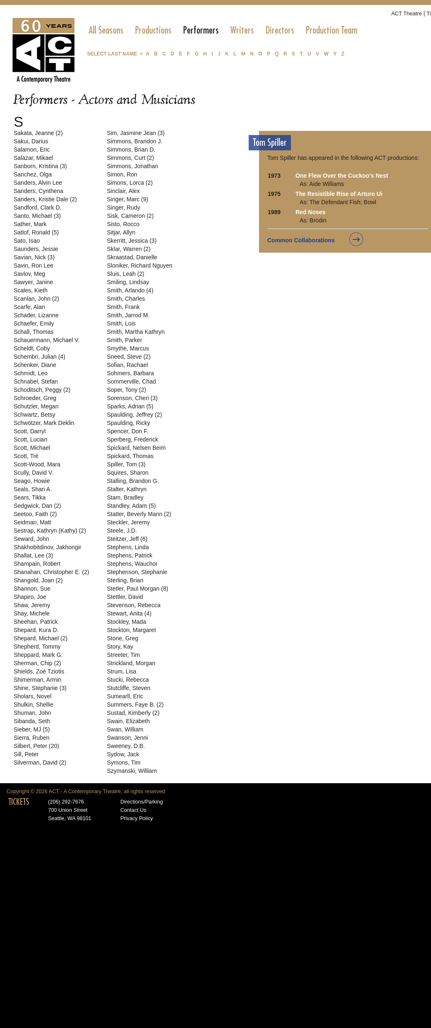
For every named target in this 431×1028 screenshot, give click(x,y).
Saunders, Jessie (36, 249)
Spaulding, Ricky (128, 423)
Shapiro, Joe (30, 597)
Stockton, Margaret (131, 630)
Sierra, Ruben (31, 737)
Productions (153, 30)
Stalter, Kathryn (127, 489)
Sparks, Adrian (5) (130, 406)
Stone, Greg (122, 638)
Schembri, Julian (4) (39, 356)
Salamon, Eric (32, 149)
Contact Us (133, 810)
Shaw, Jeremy (32, 605)
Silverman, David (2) (40, 762)
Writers (242, 30)
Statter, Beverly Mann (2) (139, 514)
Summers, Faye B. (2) (135, 704)
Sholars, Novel (32, 696)
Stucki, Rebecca (128, 679)
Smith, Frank (123, 307)
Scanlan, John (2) (36, 298)
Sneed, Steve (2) (128, 356)
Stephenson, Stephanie (137, 572)
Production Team (331, 30)
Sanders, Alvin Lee (38, 182)
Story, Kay (120, 646)
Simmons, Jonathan (132, 166)
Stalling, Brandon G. (133, 481)
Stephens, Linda (128, 547)
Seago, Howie (32, 481)
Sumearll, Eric (125, 696)
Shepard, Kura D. (36, 630)
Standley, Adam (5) (131, 505)
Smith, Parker (124, 340)
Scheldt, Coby (32, 348)
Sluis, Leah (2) (125, 273)
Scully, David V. (33, 472)
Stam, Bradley (125, 497)
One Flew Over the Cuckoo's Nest (341, 175)
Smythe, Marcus (128, 348)
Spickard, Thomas (130, 456)
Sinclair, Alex (123, 191)
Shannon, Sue (32, 588)
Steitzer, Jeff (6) (127, 539)
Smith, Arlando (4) (130, 290)
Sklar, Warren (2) (128, 249)
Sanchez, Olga (33, 174)
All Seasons (106, 30)
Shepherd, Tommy (37, 646)
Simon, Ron (122, 174)
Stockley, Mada (126, 621)
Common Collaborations (301, 240)
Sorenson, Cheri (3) (132, 398)
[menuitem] (106, 30)
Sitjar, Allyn (121, 232)
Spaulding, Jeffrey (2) (134, 414)
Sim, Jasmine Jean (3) (136, 133)
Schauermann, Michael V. (47, 340)
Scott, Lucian (30, 439)
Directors (280, 30)
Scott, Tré (26, 456)
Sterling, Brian (125, 580)
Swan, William (125, 729)
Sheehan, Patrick (36, 621)
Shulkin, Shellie (33, 704)
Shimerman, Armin (37, 679)
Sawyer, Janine (33, 282)
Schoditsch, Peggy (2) (42, 389)
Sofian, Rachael (127, 365)
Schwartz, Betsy (34, 414)
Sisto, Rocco (123, 224)
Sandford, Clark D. (37, 207)
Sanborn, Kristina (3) (40, 166)
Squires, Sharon (127, 472)
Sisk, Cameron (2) (130, 215)
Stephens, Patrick (130, 555)
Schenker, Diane (35, 365)
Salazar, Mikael (33, 157)
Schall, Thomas (33, 331)
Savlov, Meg (29, 273)
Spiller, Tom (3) (126, 464)
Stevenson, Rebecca (133, 605)
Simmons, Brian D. (131, 149)
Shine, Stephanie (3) (40, 688)
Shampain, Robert (37, 563)
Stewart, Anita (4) (129, 613)
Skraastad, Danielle (132, 257)
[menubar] (223, 30)
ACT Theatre (406, 13)
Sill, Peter (26, 754)
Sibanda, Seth (32, 721)
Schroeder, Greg (35, 398)
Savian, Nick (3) (34, 257)
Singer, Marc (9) (127, 199)
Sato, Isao (27, 240)
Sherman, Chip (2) (37, 663)
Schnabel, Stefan (36, 381)
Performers (201, 30)
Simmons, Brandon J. (134, 141)
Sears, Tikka (30, 497)
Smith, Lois (121, 323)
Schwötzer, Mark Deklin (44, 423)
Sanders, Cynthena (38, 191)
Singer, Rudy (123, 207)
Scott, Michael (32, 447)
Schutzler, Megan (36, 406)
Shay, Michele (32, 613)
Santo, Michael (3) (37, 215)
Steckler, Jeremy (128, 522)
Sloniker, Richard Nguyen (139, 265)
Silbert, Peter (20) (36, 746)
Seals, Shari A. (33, 489)
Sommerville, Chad (131, 381)
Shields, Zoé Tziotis (39, 671)
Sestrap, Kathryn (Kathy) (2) (50, 530)
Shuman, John (32, 712)
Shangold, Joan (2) (38, 580)
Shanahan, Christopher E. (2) (51, 572)
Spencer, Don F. (127, 431)
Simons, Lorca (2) (130, 182)
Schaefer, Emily (34, 323)
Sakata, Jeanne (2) (38, 133)
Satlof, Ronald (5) (36, 232)
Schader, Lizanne (36, 315)
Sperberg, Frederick (132, 439)
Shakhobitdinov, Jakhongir (47, 547)
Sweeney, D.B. (126, 746)
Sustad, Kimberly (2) (133, 712)
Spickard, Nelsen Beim (136, 447)
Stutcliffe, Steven (128, 688)
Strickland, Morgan (131, 663)
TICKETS (18, 801)
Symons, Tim (123, 762)
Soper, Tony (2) (126, 389)
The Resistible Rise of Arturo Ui (339, 194)
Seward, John (31, 539)
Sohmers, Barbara (130, 373)
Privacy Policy (136, 818)
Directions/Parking (141, 802)
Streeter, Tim (123, 655)
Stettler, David (125, 597)
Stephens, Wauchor (132, 563)
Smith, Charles (126, 298)
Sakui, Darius (31, 141)
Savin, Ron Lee (33, 265)
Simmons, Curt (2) (130, 157)
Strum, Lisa (121, 671)
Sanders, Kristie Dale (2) (45, 199)
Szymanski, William (132, 770)
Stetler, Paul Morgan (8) (137, 588)
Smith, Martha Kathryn (136, 331)
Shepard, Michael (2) (41, 638)
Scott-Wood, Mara (37, 464)
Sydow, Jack (123, 754)
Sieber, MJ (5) (32, 729)
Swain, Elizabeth (128, 721)
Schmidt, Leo (31, 373)
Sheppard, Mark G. (38, 655)
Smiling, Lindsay (128, 282)
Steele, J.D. (122, 530)
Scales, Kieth (31, 290)
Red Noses (310, 212)
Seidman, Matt (32, 522)
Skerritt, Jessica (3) (132, 240)
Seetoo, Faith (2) (35, 514)
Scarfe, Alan (29, 307)
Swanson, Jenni (127, 737)
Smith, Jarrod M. (128, 315)
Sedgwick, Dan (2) (37, 505)
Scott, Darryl (30, 431)
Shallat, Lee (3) (33, 555)
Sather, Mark (30, 224)
